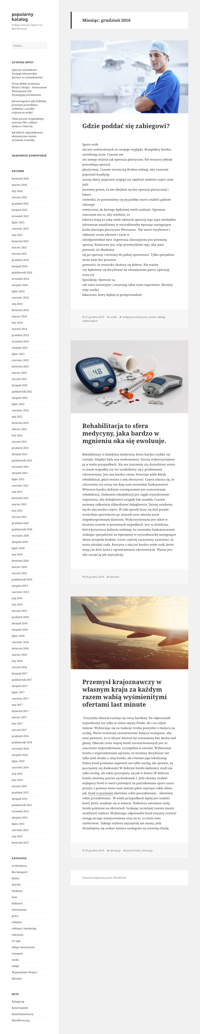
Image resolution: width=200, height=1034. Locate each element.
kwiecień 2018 (20, 648)
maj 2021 (17, 492)
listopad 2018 (20, 623)
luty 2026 (17, 191)
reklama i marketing (24, 928)
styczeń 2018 (19, 667)
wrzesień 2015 (20, 811)
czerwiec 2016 (20, 767)
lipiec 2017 (18, 692)
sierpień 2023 (20, 347)
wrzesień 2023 (20, 341)
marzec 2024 (19, 316)
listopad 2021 (20, 454)
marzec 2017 (19, 717)
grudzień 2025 (20, 203)
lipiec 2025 (18, 222)
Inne (14, 897)
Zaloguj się (18, 1001)
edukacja (17, 891)
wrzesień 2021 (20, 466)
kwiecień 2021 (20, 498)
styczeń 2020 (19, 573)
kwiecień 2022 (20, 423)
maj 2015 (17, 836)
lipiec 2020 (18, 548)
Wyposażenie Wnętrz (24, 972)
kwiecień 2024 (20, 310)
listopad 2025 (20, 210)
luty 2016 (17, 780)
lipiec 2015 (18, 824)
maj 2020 (17, 554)
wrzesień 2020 (20, 535)
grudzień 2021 (20, 448)
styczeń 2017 (19, 730)
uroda (15, 959)
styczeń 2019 (19, 611)
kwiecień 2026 (20, 178)
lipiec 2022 (18, 404)
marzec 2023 (19, 372)
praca (15, 916)
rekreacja (17, 934)
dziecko (16, 884)
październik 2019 (22, 579)
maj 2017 (17, 705)
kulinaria (17, 903)
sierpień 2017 (20, 686)
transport (17, 953)
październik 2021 (22, 460)
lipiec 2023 (18, 354)
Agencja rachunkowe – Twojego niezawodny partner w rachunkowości (27, 73)
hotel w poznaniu (100, 793)
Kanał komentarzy (23, 1014)
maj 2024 (17, 304)
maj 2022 (17, 416)
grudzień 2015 (20, 792)
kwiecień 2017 (20, 711)
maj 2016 (17, 773)
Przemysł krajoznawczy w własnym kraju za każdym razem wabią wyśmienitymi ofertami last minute (124, 693)
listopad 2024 (20, 266)
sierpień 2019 (20, 585)
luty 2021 (17, 510)
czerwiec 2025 (20, 228)
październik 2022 (22, 391)
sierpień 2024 (20, 285)
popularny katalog (22, 16)
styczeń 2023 (19, 379)
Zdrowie (17, 978)
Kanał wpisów (20, 1008)
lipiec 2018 (18, 636)
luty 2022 (17, 435)
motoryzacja (19, 909)
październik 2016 (22, 742)
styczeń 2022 (19, 441)
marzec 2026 (19, 185)
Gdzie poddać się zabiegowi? (126, 126)
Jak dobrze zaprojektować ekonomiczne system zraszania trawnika (27, 136)
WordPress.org (21, 1020)
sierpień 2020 (20, 542)
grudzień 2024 (20, 260)
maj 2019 (17, 598)
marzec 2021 (19, 504)
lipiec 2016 (18, 761)
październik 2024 (22, 272)
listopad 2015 (20, 798)
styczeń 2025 (19, 253)
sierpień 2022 (20, 398)
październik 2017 (22, 679)
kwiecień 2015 (20, 842)
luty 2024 (17, 322)
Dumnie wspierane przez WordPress (104, 877)
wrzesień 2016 (20, 748)
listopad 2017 (20, 673)
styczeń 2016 (19, 786)
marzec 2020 (19, 567)
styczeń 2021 (19, 517)
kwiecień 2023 (20, 366)
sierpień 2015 (20, 817)
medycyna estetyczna (134, 317)
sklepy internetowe (23, 947)
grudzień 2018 (20, 617)
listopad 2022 (20, 385)
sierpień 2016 (20, 755)
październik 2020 (22, 529)
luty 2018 (17, 661)
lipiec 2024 (18, 291)
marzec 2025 (19, 247)
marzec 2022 (19, 429)
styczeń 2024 (19, 329)
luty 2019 (17, 604)
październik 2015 (22, 805)
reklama (17, 922)
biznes (15, 878)
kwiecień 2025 (20, 241)
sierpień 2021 (20, 473)
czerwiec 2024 (20, 297)
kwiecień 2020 (20, 560)
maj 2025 (17, 235)
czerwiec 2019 (20, 592)
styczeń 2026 (19, 197)
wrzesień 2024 (20, 279)
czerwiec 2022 (20, 410)
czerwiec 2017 (20, 698)
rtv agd (16, 941)
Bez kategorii (19, 872)
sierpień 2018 (20, 629)
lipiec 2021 (18, 479)
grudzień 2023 (20, 335)
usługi (15, 966)
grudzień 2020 (20, 523)
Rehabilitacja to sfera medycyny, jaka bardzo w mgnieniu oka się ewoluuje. (124, 433)
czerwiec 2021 (20, 485)
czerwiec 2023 (20, 360)
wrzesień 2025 (20, 216)
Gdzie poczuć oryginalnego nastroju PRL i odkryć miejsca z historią (28, 122)
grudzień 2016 (20, 736)
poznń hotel (133, 850)
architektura (19, 866)
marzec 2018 (19, 654)
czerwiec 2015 (20, 830)
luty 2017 (17, 723)
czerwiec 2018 (20, 642)
